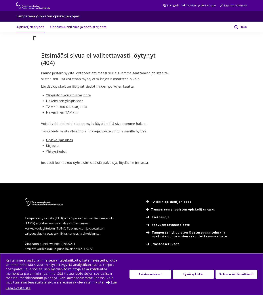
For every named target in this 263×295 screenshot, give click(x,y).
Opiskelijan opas (59, 140)
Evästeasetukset (150, 274)
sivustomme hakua (130, 123)
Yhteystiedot (56, 151)
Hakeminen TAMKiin (62, 112)
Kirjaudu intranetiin (233, 5)
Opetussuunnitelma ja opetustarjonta (78, 27)
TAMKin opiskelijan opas (199, 5)
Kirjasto (52, 145)
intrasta (141, 162)
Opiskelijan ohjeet (30, 27)
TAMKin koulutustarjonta (66, 106)
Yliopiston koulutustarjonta (68, 95)
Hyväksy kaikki (193, 274)
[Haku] (238, 27)
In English (171, 5)
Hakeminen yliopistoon (64, 101)
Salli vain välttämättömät (236, 274)
